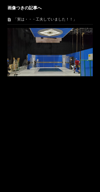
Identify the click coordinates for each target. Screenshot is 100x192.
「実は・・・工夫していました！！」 (45, 19)
